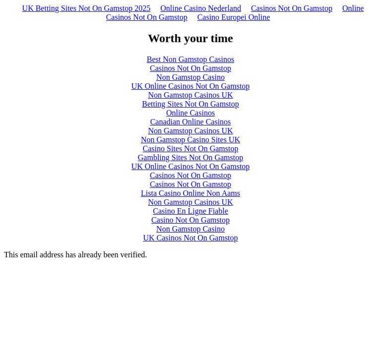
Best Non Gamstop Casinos (190, 59)
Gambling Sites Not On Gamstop (190, 157)
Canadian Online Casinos (190, 122)
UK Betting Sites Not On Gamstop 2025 (86, 8)
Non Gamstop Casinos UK (190, 95)
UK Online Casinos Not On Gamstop (190, 86)
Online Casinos (190, 113)
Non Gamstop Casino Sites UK (190, 139)
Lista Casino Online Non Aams (190, 193)
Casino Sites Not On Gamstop (191, 148)
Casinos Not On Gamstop (291, 8)
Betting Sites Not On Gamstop (190, 104)
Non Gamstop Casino (190, 77)
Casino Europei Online (233, 17)
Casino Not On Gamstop (190, 220)
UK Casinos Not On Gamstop (190, 238)
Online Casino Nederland (200, 8)
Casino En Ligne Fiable (190, 211)
